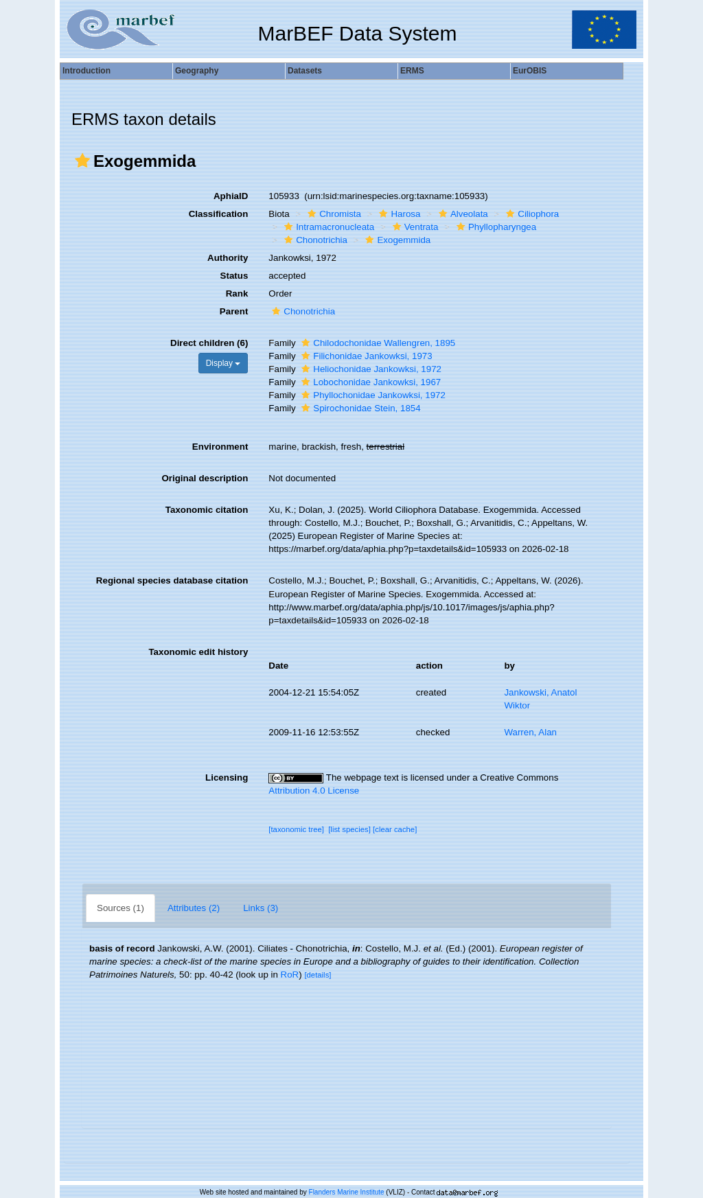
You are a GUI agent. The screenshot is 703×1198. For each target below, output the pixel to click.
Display (223, 363)
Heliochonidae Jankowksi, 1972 (369, 369)
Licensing (226, 777)
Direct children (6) (209, 343)
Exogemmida (396, 240)
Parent (234, 311)
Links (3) (260, 908)
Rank (237, 293)
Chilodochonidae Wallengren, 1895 (376, 343)
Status (234, 275)
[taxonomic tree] (296, 829)
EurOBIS (529, 71)
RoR (290, 974)
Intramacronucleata (327, 227)
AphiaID (231, 196)
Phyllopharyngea (494, 227)
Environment (220, 446)
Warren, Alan (530, 732)
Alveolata (461, 214)
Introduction (86, 71)
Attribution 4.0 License (313, 790)
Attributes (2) (194, 908)
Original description (204, 478)
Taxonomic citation (206, 510)
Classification (219, 214)
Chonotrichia (314, 240)
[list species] (349, 829)
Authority (227, 258)
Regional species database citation (172, 580)
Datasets (305, 71)
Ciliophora (531, 214)
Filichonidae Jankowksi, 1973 (365, 356)
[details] (317, 975)
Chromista (332, 214)
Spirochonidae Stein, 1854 (359, 408)
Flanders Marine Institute (346, 1192)
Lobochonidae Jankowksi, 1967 (369, 382)
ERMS (412, 71)
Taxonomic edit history (198, 652)
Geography (196, 71)
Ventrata (414, 227)
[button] (82, 160)
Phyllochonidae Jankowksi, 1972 (372, 395)
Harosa (398, 214)
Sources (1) (120, 908)
